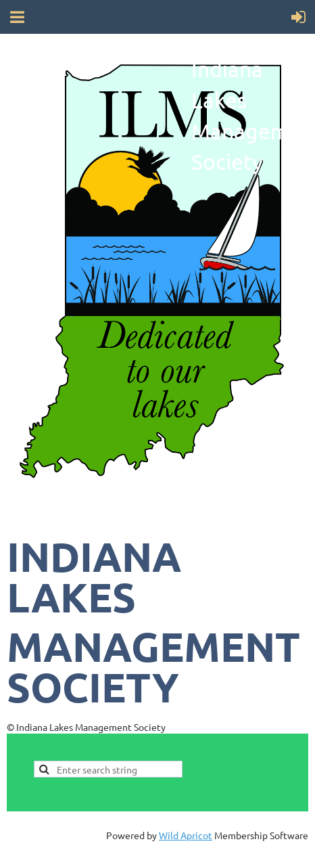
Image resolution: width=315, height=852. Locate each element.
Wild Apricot (185, 835)
